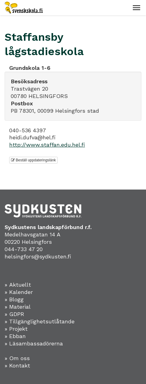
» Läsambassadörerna (34, 343)
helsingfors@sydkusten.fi (38, 256)
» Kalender (19, 292)
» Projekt (16, 329)
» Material (18, 306)
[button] (136, 8)
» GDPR (14, 314)
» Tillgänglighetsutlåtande (40, 321)
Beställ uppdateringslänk (33, 160)
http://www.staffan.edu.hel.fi (47, 144)
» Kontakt (17, 365)
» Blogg (14, 299)
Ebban (17, 336)
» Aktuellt (18, 284)
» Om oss (17, 358)
